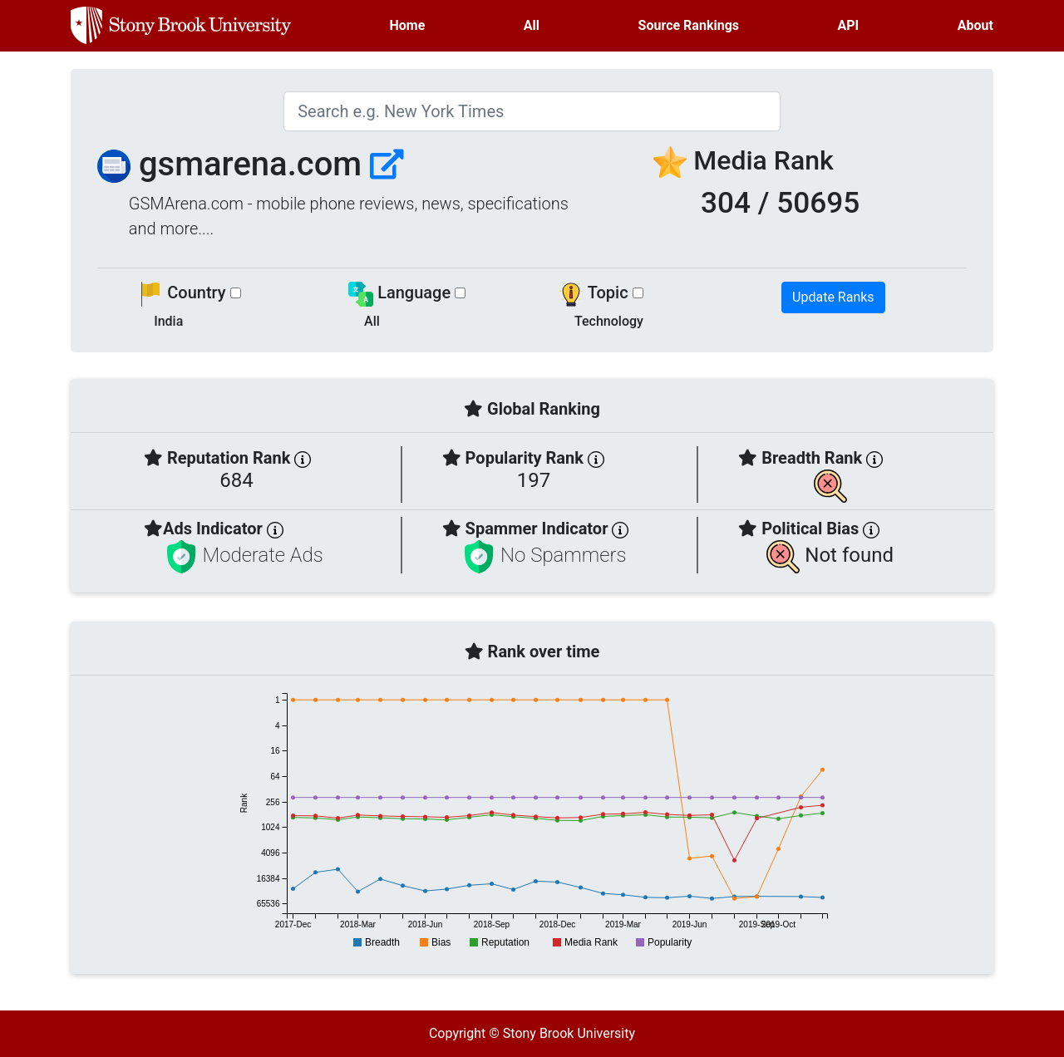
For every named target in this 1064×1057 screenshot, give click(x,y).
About (975, 25)
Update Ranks (833, 297)
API (849, 25)
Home (408, 25)
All (531, 25)
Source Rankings (688, 25)
